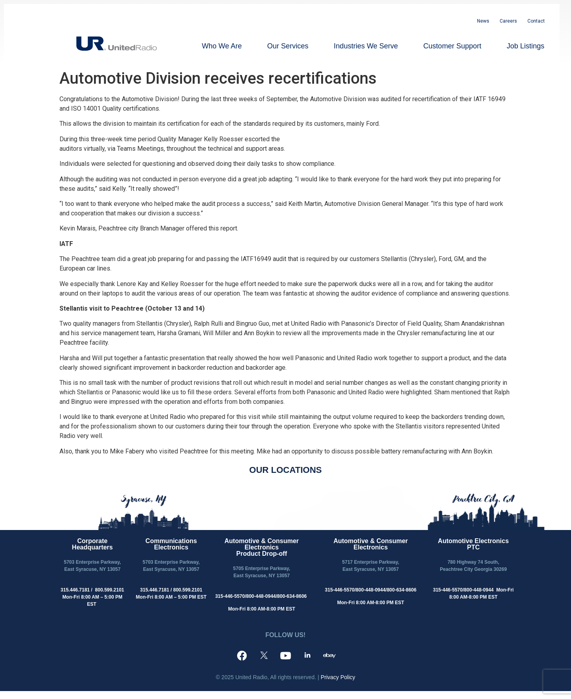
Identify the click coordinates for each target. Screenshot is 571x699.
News (483, 21)
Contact (536, 21)
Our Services (287, 46)
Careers (508, 21)
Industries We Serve (366, 46)
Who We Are (222, 46)
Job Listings (525, 46)
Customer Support (452, 46)
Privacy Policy (338, 677)
